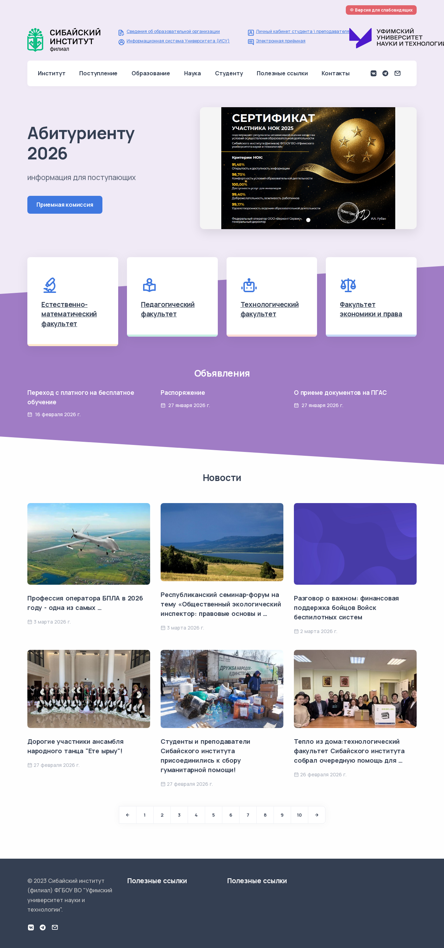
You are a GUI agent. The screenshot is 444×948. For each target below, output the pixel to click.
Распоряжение (183, 393)
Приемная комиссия (64, 204)
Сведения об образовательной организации (173, 31)
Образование (151, 73)
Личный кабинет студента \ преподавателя (302, 31)
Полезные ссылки (282, 73)
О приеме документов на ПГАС (340, 393)
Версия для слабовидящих (381, 10)
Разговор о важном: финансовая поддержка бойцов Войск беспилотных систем (346, 607)
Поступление (98, 73)
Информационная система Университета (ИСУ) (178, 41)
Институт (51, 73)
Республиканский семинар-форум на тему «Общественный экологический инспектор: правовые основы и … (221, 604)
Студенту (229, 73)
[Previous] (127, 815)
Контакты (335, 73)
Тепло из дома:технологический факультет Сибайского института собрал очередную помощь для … (349, 750)
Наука (192, 73)
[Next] (316, 815)
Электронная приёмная (280, 41)
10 (299, 815)
